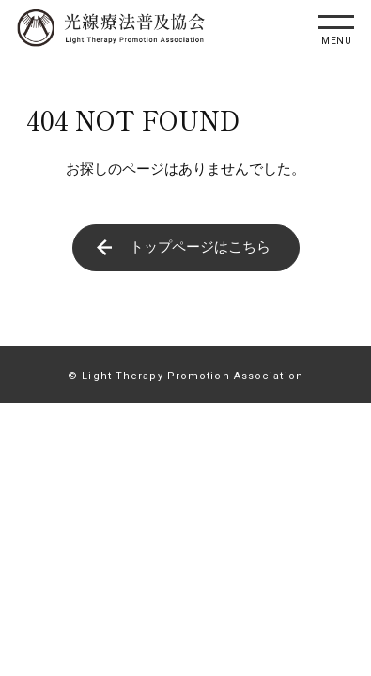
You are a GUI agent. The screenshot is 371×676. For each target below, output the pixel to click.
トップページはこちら (200, 246)
